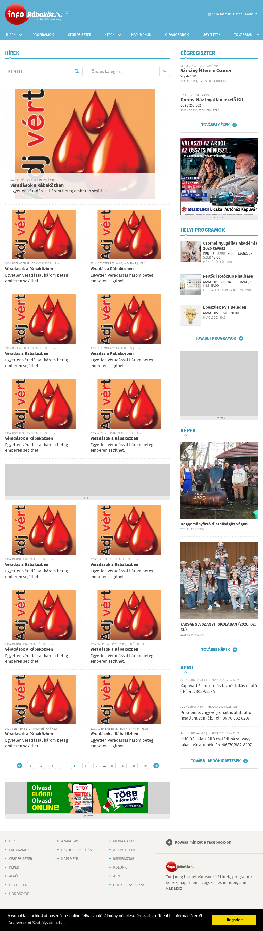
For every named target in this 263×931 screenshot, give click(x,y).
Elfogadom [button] (234, 920)
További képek (215, 649)
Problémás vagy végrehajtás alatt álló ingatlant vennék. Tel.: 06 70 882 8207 (215, 715)
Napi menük (141, 35)
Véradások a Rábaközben (37, 185)
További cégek (215, 125)
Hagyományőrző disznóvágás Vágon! (214, 524)
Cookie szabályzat (129, 885)
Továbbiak (243, 35)
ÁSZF (117, 876)
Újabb (19, 765)
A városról (71, 841)
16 (112, 765)
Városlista (67, 14)
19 (145, 765)
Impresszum (123, 859)
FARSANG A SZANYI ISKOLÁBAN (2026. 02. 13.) (218, 627)
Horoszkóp (19, 894)
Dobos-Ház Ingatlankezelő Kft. (212, 100)
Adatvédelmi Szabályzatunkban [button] (37, 923)
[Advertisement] (87, 479)
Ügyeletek (212, 35)
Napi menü (70, 859)
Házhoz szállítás (76, 850)
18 (134, 765)
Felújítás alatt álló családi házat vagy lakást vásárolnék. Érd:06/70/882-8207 (216, 742)
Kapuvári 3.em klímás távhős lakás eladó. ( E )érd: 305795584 (219, 689)
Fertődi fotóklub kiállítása (228, 276)
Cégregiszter (79, 35)
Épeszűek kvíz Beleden (224, 307)
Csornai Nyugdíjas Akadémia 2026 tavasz (230, 246)
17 (123, 765)
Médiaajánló (124, 841)
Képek (109, 35)
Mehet (77, 71)
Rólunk (120, 868)
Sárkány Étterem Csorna (205, 70)
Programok (43, 35)
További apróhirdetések (216, 761)
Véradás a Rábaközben (112, 269)
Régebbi (156, 765)
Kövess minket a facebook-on (203, 842)
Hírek (11, 35)
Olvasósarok (177, 35)
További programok (215, 338)
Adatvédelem (124, 850)
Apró (13, 876)
